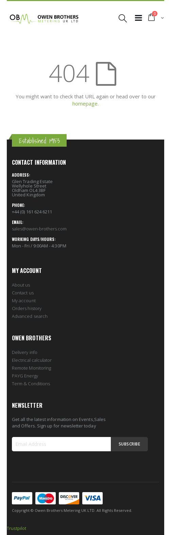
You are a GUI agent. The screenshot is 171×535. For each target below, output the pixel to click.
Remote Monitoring (31, 368)
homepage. (85, 103)
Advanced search (30, 316)
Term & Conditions (31, 383)
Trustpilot (16, 528)
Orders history (26, 308)
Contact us (23, 293)
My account (24, 300)
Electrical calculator (32, 360)
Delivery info (24, 352)
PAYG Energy (25, 376)
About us (21, 285)
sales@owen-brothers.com (39, 229)
